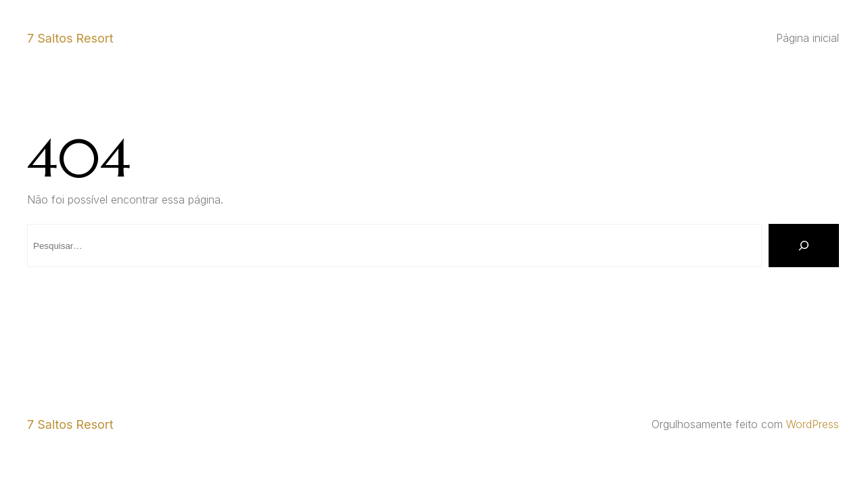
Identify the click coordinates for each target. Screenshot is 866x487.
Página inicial (807, 38)
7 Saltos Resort (70, 38)
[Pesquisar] (804, 245)
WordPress (812, 424)
